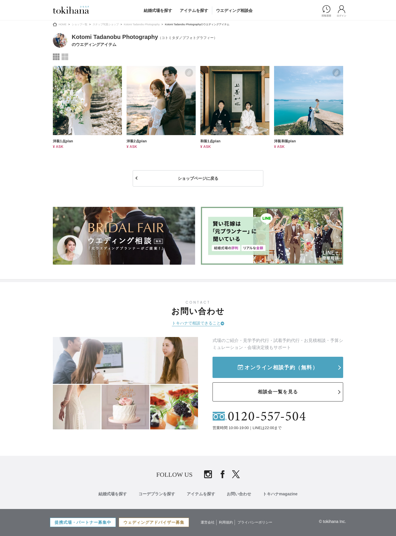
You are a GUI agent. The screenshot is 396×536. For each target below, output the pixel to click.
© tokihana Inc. (332, 521)
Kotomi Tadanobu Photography (142, 24)
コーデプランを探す (156, 494)
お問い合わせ (239, 494)
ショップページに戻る (198, 178)
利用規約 (226, 522)
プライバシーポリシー (254, 522)
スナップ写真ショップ (106, 24)
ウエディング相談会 (234, 10)
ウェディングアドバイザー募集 (153, 522)
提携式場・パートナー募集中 (83, 522)
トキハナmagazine (280, 494)
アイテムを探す (194, 10)
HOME (62, 24)
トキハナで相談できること (196, 323)
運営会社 (208, 522)
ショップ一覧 (79, 24)
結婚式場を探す (158, 10)
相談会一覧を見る (278, 391)
